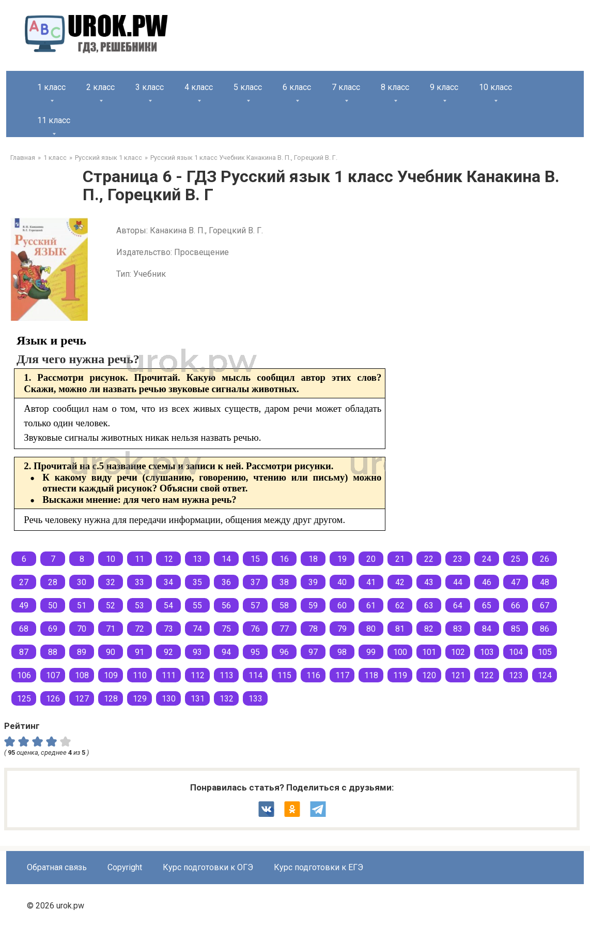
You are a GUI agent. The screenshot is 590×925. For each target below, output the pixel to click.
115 (284, 675)
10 (110, 559)
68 (23, 629)
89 (81, 652)
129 (140, 699)
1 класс (51, 87)
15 (255, 559)
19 (342, 559)
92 (168, 652)
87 (23, 652)
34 (168, 582)
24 (486, 559)
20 (371, 559)
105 (545, 652)
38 (284, 582)
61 (371, 605)
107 (53, 675)
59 (313, 605)
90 (110, 652)
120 (429, 675)
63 (428, 605)
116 (313, 675)
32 (110, 582)
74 (197, 629)
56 (226, 605)
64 (457, 605)
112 (198, 675)
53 (139, 605)
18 (313, 559)
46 (486, 582)
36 (226, 582)
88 (52, 652)
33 (139, 582)
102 (458, 652)
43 (428, 582)
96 (284, 652)
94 (226, 652)
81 (400, 629)
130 (169, 699)
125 (24, 699)
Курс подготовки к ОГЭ (208, 867)
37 (255, 582)
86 (544, 629)
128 (111, 699)
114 (255, 675)
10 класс (495, 87)
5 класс (248, 87)
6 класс (297, 87)
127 (82, 699)
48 (544, 582)
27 (23, 582)
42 (400, 582)
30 (81, 582)
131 (198, 699)
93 (197, 652)
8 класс (395, 87)
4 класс (198, 87)
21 (400, 559)
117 (342, 675)
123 (516, 675)
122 (487, 675)
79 (342, 629)
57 (255, 605)
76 (255, 629)
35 (197, 582)
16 (284, 559)
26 (544, 559)
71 (110, 629)
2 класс (100, 87)
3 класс (149, 87)
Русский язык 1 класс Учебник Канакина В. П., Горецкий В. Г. (243, 157)
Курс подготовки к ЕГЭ (318, 867)
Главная (22, 157)
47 (515, 582)
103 (487, 652)
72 (139, 629)
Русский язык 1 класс (108, 157)
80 (371, 629)
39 (313, 582)
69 (52, 629)
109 (111, 675)
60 (342, 605)
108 (82, 675)
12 (168, 559)
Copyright (124, 867)
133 (255, 699)
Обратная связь (57, 867)
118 (371, 675)
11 (139, 559)
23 (457, 559)
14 (226, 559)
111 (169, 675)
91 (139, 652)
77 (284, 629)
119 (400, 675)
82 (428, 629)
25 (515, 559)
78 (313, 629)
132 (227, 699)
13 (197, 559)
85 (515, 629)
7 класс (346, 87)
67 (544, 605)
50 (52, 605)
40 (342, 582)
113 (227, 675)
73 (168, 629)
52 (110, 605)
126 (53, 699)
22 (428, 559)
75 (226, 629)
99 (371, 652)
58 (284, 605)
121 (458, 675)
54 (168, 605)
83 (457, 629)
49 (23, 605)
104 (516, 652)
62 (400, 605)
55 (197, 605)
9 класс (444, 87)
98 (342, 652)
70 (81, 629)
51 (81, 605)
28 (52, 582)
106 (24, 675)
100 (400, 652)
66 (515, 605)
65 (486, 605)
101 (429, 652)
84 (486, 629)
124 (545, 675)
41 (371, 582)
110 (140, 675)
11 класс (53, 120)
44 (457, 582)
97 (313, 652)
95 (255, 652)
